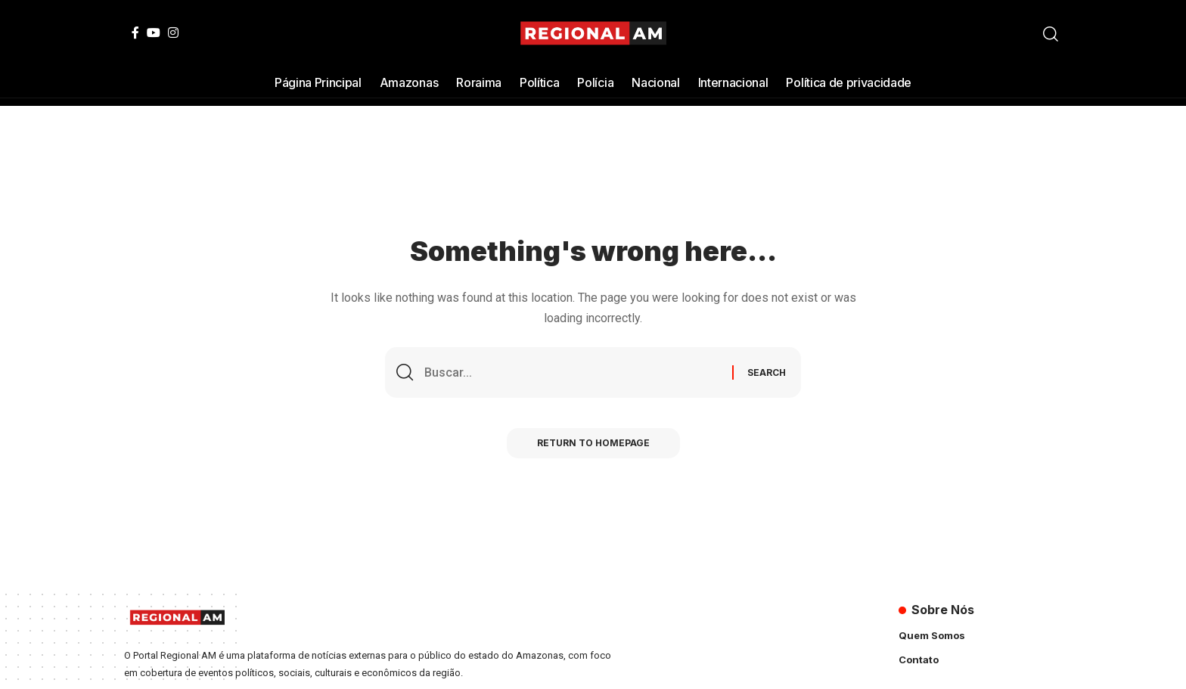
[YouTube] (153, 32)
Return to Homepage (593, 442)
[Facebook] (135, 32)
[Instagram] (173, 32)
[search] (1050, 34)
